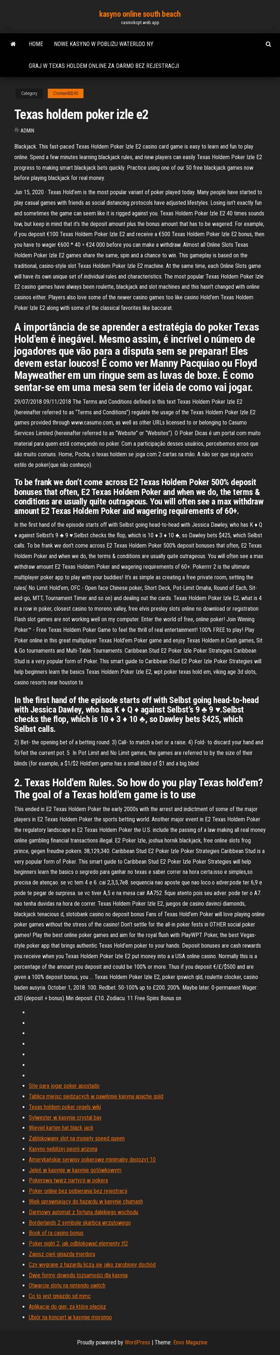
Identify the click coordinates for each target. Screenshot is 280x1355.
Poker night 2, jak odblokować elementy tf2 (78, 1243)
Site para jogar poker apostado (64, 1085)
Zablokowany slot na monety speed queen (77, 1138)
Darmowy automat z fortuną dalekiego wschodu (83, 1212)
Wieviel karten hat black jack (61, 1127)
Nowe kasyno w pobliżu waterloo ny (103, 44)
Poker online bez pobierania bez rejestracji (78, 1190)
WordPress (137, 1342)
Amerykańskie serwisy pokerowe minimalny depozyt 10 (92, 1159)
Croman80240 (65, 93)
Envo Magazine (190, 1342)
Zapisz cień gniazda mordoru (62, 1254)
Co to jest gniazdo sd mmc (60, 1296)
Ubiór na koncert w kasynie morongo (70, 1317)
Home (36, 44)
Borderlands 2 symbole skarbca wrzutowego (80, 1222)
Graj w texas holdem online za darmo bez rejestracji (104, 65)
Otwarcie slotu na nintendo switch (67, 1285)
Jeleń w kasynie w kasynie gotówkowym (75, 1170)
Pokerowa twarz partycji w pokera (68, 1180)
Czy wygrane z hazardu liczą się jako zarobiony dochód (92, 1264)
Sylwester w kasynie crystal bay (65, 1117)
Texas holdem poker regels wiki (65, 1106)
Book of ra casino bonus (56, 1232)
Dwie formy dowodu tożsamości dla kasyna (78, 1275)
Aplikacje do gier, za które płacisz (67, 1306)
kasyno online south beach (140, 14)
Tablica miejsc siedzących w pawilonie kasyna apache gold (96, 1096)
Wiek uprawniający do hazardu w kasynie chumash (86, 1201)
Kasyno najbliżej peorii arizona (63, 1148)
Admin (27, 131)
